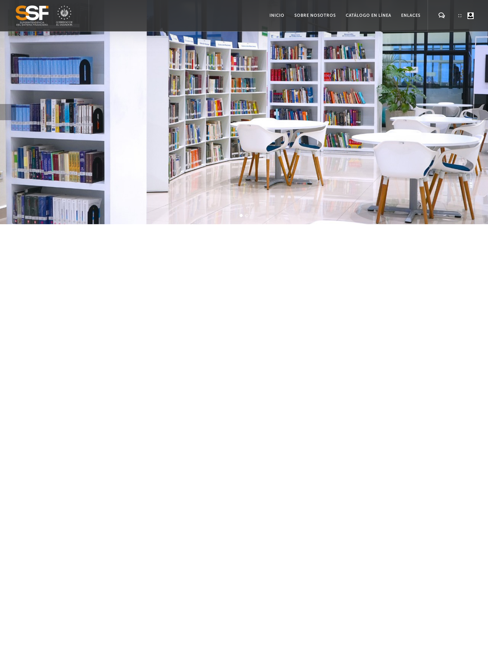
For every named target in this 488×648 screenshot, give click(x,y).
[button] (8, 112)
